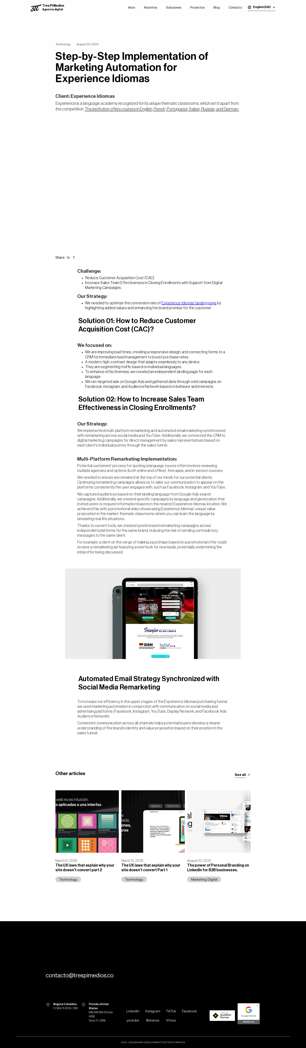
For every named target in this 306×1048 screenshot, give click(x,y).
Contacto (235, 7)
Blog (216, 7)
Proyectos (197, 7)
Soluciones (173, 7)
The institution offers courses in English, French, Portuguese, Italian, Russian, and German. (162, 111)
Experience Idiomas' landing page (189, 303)
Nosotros (150, 7)
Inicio (131, 7)
